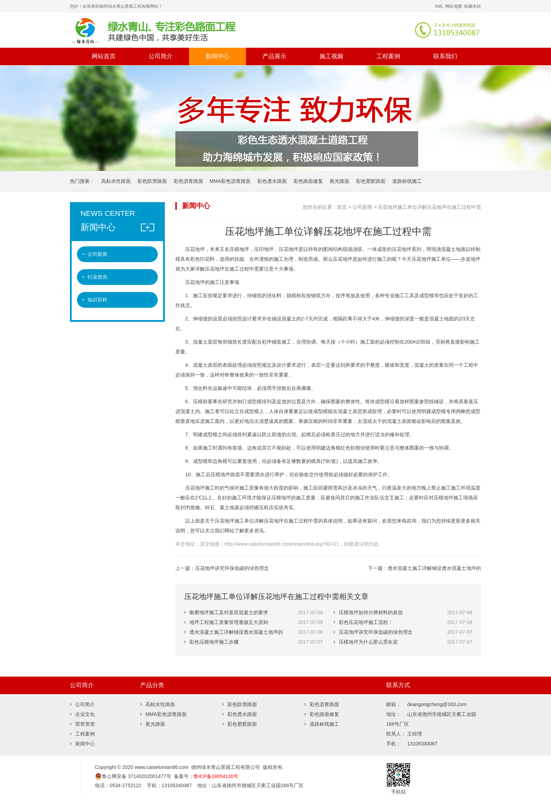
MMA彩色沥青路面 (230, 181)
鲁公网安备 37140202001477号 (133, 776)
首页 (342, 207)
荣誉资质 (82, 724)
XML (439, 6)
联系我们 (445, 56)
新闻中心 (217, 56)
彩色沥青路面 (188, 181)
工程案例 (388, 56)
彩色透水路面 (272, 181)
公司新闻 (362, 207)
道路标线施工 (407, 181)
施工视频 (331, 56)
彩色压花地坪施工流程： (363, 622)
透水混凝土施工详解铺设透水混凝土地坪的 (434, 568)
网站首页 (104, 56)
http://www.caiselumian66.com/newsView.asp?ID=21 (282, 544)
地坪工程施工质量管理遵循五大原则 (226, 622)
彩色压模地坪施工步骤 (211, 642)
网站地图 (453, 6)
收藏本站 (472, 6)
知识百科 (97, 300)
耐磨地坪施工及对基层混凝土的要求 (226, 612)
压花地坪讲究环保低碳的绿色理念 (232, 568)
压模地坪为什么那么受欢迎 (365, 642)
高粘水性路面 (116, 181)
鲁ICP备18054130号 (216, 776)
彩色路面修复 (308, 181)
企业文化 (82, 714)
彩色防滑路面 (152, 181)
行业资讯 (97, 277)
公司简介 (161, 56)
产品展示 (274, 56)
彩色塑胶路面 (370, 181)
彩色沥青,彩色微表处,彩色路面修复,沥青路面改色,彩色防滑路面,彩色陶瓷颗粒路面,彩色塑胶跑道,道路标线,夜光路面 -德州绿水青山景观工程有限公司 (193, 30)
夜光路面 (339, 181)
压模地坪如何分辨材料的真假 (368, 612)
